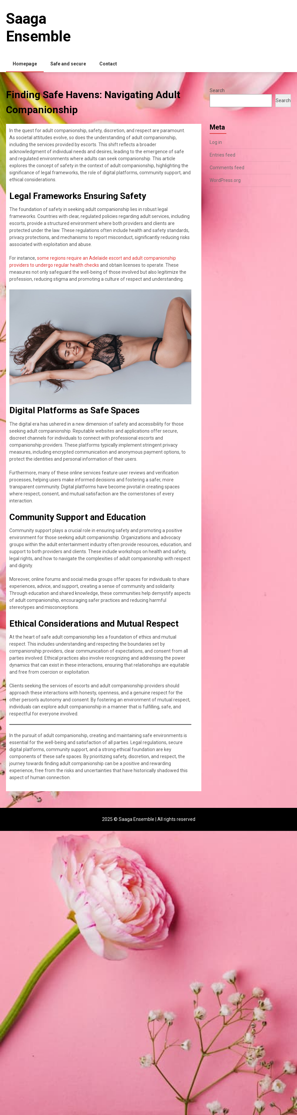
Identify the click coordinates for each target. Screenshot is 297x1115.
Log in (216, 142)
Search (217, 90)
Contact (108, 63)
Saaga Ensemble (38, 27)
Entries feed (222, 155)
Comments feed (227, 167)
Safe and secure (68, 63)
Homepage (25, 63)
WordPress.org (225, 180)
